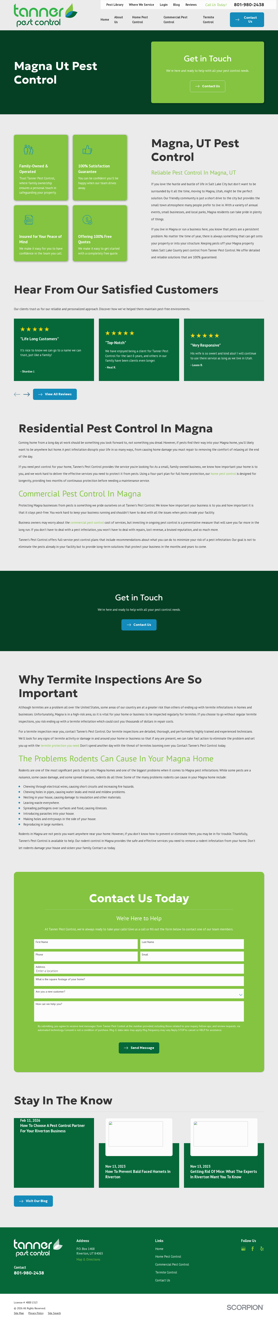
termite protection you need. (60, 750)
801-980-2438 (249, 4)
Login (164, 5)
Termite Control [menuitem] (208, 19)
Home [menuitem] (105, 19)
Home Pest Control (168, 1256)
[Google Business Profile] (243, 1248)
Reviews (191, 5)
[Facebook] (252, 1248)
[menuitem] (19, 1313)
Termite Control (166, 1272)
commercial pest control (87, 522)
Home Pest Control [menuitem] (140, 19)
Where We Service (141, 5)
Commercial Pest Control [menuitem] (175, 19)
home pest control (223, 474)
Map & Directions (88, 1259)
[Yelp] (262, 1248)
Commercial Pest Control (172, 1264)
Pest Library (114, 5)
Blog (176, 5)
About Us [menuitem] (118, 19)
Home (159, 1249)
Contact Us (162, 1280)
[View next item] (26, 394)
